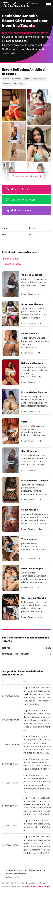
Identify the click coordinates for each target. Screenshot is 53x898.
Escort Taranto (12, 264)
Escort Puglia (11, 258)
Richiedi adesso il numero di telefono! (25, 32)
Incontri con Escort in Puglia (35, 886)
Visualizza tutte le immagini (26, 176)
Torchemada (16, 4)
